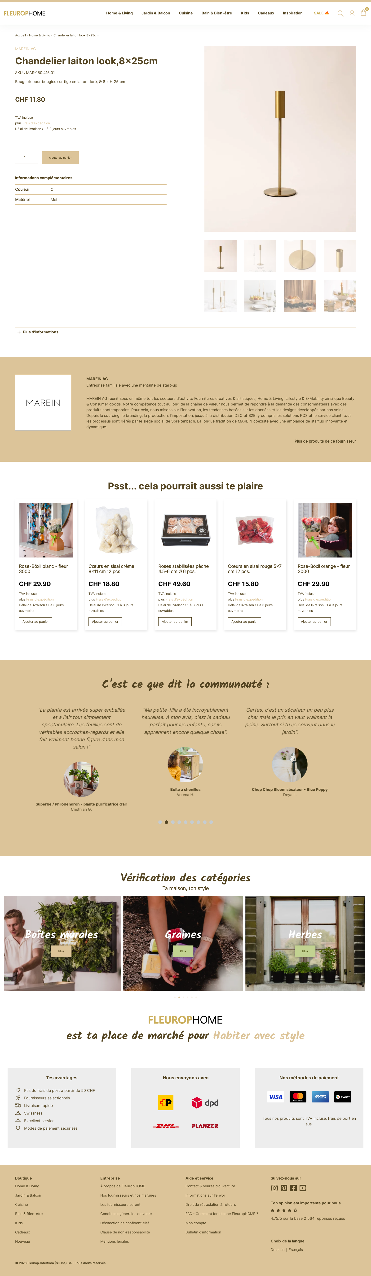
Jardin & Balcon (29, 1195)
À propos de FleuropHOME (124, 1185)
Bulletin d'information (205, 1233)
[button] (160, 821)
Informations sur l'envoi (206, 1195)
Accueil (20, 35)
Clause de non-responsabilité (126, 1233)
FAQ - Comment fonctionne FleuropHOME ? (225, 1214)
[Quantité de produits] (26, 157)
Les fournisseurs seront (121, 1204)
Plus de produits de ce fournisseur (325, 440)
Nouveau (23, 1242)
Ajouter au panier (62, 158)
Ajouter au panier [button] (35, 621)
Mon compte (197, 1223)
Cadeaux (23, 1233)
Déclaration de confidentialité (126, 1223)
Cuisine (21, 1204)
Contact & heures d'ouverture (212, 1185)
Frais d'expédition (36, 123)
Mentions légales (115, 1242)
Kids (19, 1223)
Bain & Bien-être (29, 1214)
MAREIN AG (25, 48)
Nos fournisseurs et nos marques (129, 1195)
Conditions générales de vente (127, 1214)
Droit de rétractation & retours (213, 1204)
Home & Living (39, 35)
